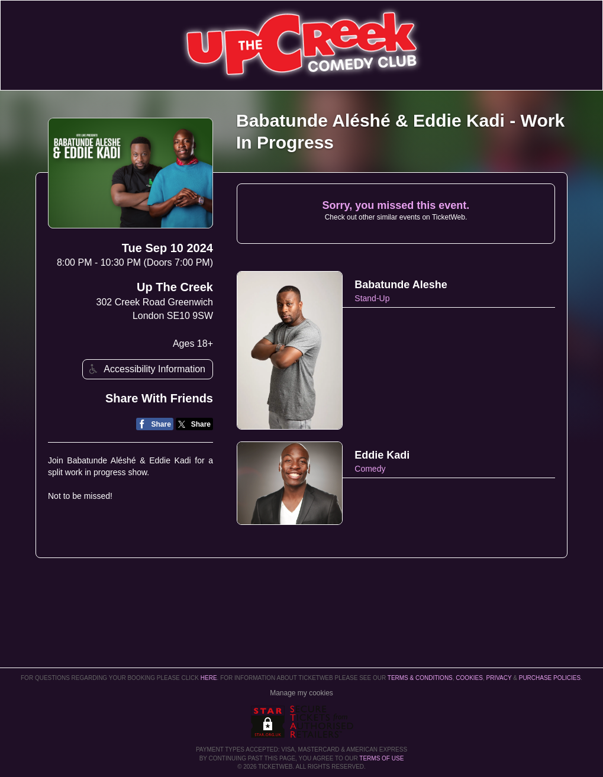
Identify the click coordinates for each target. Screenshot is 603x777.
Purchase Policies (550, 678)
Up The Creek (175, 287)
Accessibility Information (145, 369)
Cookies (469, 678)
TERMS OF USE (381, 758)
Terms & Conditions (420, 678)
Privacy (499, 678)
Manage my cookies (301, 693)
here (209, 678)
